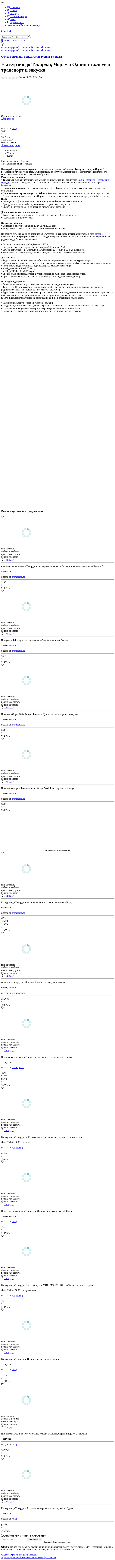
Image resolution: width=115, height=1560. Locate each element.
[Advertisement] (23, 420)
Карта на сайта (15, 1557)
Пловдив (5, 182)
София (81, 180)
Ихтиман (90, 180)
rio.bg (14, 128)
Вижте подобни (10, 145)
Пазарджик (103, 180)
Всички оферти (9, 47)
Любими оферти (17, 16)
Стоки (12, 10)
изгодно (99, 234)
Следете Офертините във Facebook (19, 1554)
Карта (10, 156)
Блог (11, 19)
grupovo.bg (17, 1147)
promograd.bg (18, 577)
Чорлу (89, 169)
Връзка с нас (15, 22)
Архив (4, 1557)
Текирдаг (8, 559)
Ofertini (6, 31)
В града (13, 13)
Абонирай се (7, 119)
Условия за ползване (33, 1557)
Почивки (13, 7)
